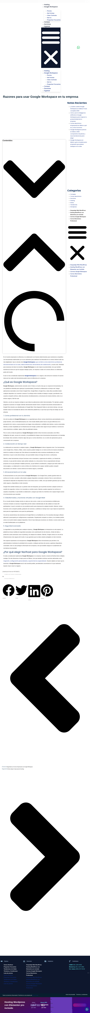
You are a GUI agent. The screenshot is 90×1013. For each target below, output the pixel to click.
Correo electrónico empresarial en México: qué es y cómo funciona (78, 125)
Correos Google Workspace (78, 216)
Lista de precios (8, 973)
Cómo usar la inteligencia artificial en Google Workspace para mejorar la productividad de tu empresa (78, 117)
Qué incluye (50, 13)
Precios (49, 11)
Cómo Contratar (52, 15)
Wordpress (73, 207)
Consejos (73, 194)
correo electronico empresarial (12, 574)
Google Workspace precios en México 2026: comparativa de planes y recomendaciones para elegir (78, 134)
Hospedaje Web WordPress (78, 210)
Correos (46, 22)
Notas (72, 202)
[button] (50, 48)
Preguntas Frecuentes (53, 20)
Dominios (47, 24)
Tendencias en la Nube (10, 969)
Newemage (35, 995)
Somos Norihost (8, 964)
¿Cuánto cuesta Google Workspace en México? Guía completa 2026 (78, 109)
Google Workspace (50, 7)
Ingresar (47, 26)
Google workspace (9, 578)
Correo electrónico (75, 196)
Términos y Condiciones (11, 971)
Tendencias (73, 205)
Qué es (49, 17)
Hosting (46, 5)
